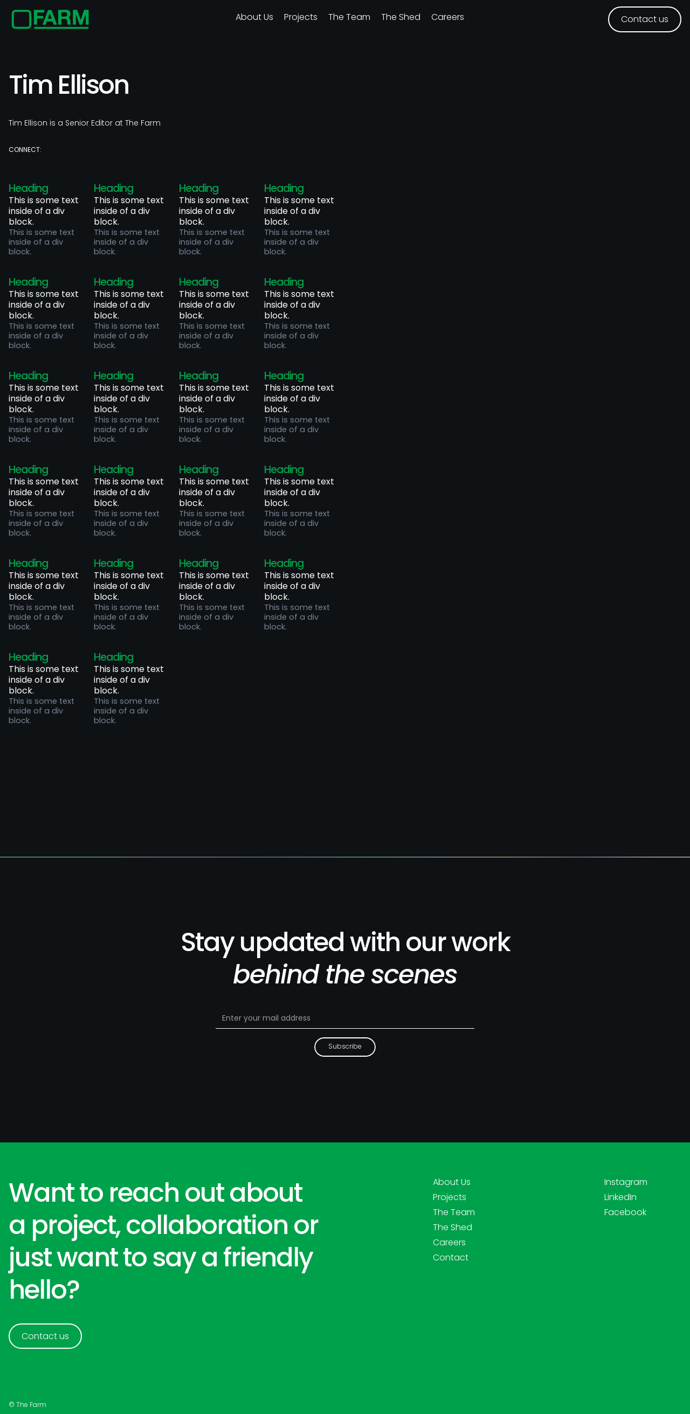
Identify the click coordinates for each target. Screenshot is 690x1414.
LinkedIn (620, 1197)
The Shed (400, 17)
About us (254, 17)
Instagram (625, 1182)
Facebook (625, 1212)
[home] (50, 19)
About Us (452, 1182)
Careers (447, 17)
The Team (349, 17)
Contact (450, 1257)
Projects (301, 17)
